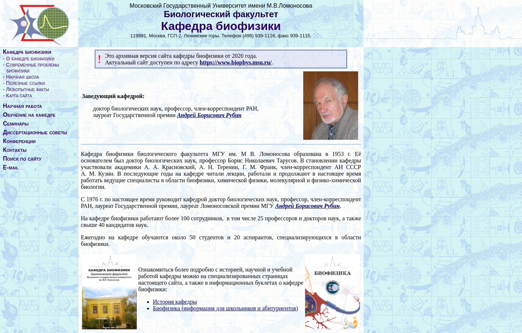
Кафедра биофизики (27, 52)
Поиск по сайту (22, 159)
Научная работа (22, 106)
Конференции (19, 141)
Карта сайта (19, 95)
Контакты (15, 150)
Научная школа (22, 77)
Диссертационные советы (35, 132)
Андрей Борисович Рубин (209, 115)
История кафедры (175, 302)
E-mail (11, 167)
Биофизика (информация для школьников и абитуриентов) (225, 308)
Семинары (16, 123)
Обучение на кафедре (29, 115)
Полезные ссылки (25, 83)
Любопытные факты (27, 89)
